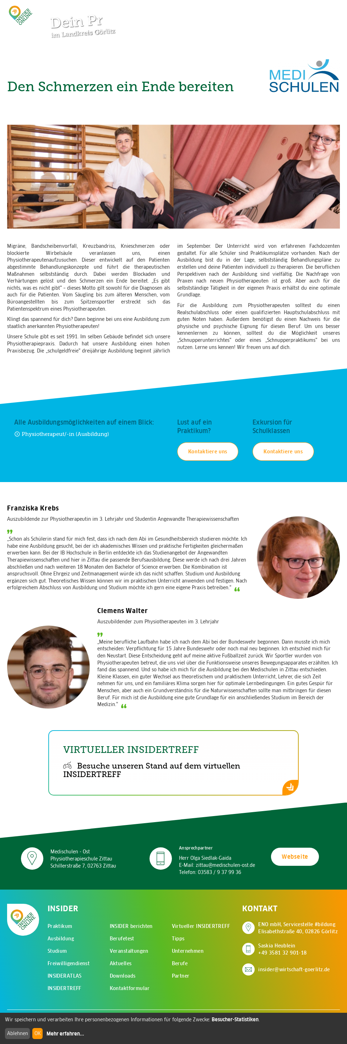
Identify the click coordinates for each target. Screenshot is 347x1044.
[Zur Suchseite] (300, 8)
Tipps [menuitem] (178, 938)
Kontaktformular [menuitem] (130, 988)
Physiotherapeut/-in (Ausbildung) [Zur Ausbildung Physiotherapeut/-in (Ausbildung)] (61, 434)
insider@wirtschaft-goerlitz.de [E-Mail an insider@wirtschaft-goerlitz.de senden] (294, 969)
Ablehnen (17, 1033)
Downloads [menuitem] (123, 976)
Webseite (295, 856)
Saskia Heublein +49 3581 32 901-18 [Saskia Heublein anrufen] (282, 949)
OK (37, 1033)
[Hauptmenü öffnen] (322, 9)
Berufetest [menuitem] (122, 938)
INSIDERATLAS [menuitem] (65, 976)
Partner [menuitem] (181, 976)
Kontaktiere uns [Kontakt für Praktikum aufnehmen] (208, 451)
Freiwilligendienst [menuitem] (69, 963)
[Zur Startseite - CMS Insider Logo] (20, 15)
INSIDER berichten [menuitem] (131, 926)
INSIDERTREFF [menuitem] (64, 988)
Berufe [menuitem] (180, 963)
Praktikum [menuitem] (60, 926)
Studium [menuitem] (57, 951)
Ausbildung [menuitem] (61, 938)
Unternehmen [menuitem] (188, 951)
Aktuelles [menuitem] (121, 963)
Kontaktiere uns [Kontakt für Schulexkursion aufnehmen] (283, 451)
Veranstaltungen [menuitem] (129, 951)
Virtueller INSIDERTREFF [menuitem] (201, 926)
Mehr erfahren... (65, 1034)
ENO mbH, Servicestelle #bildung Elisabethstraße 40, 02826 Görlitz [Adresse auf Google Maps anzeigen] (298, 928)
